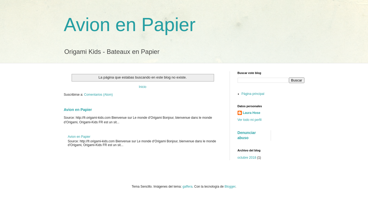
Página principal (253, 94)
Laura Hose (251, 113)
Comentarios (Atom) (98, 94)
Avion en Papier (130, 24)
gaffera (187, 186)
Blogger (229, 186)
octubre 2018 (247, 157)
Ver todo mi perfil (250, 120)
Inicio (142, 87)
